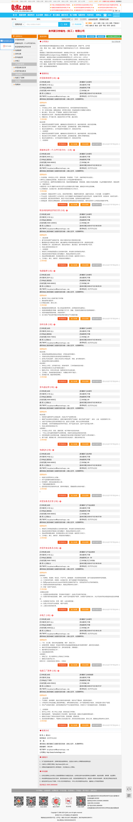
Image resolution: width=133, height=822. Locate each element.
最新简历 (30, 15)
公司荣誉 (91, 36)
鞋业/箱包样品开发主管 (23, 47)
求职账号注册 (104, 19)
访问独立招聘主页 (114, 36)
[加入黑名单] (116, 41)
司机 (104, 25)
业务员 (113, 25)
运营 (100, 25)
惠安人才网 (48, 1)
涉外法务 (18, 54)
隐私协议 (94, 790)
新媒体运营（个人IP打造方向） (26, 43)
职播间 (105, 1)
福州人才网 (73, 1)
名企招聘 (39, 15)
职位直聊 (85, 144)
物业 (96, 25)
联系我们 (119, 1)
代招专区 (90, 15)
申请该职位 (62, 144)
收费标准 (112, 1)
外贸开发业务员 (20, 71)
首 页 (15, 15)
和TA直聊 (7, 46)
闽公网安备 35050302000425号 (66, 820)
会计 (95, 23)
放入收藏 (74, 144)
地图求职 (81, 15)
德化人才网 (65, 1)
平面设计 (116, 23)
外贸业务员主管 (20, 67)
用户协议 (86, 790)
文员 (107, 23)
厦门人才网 (81, 1)
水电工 (17, 61)
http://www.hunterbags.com (56, 752)
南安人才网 (31, 1)
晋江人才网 (15, 1)
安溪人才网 (40, 1)
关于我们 (82, 36)
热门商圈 (73, 15)
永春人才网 (56, 1)
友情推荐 (47, 790)
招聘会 (98, 15)
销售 (99, 23)
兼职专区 (64, 15)
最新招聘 (22, 15)
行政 (103, 23)
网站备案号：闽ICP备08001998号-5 (81, 817)
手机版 (78, 790)
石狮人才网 (23, 1)
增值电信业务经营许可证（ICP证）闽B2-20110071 (56, 817)
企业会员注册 (93, 19)
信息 (108, 1)
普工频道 (56, 15)
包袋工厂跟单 (19, 78)
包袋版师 (18, 50)
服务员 (91, 25)
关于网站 (39, 790)
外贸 (87, 25)
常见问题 (63, 790)
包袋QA (17, 84)
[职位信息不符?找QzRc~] (111, 144)
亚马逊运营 (19, 57)
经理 (108, 25)
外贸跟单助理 (19, 40)
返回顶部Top (96, 144)
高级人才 (47, 15)
